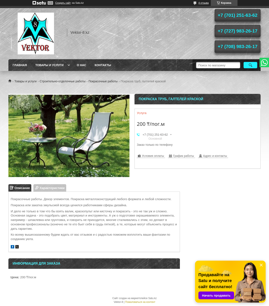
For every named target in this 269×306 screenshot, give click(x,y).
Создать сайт (63, 2)
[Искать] (250, 65)
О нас (81, 65)
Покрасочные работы (103, 81)
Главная (20, 65)
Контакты (103, 65)
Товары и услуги (49, 65)
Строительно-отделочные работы (63, 81)
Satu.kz (152, 298)
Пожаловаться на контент (140, 302)
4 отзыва (203, 2)
